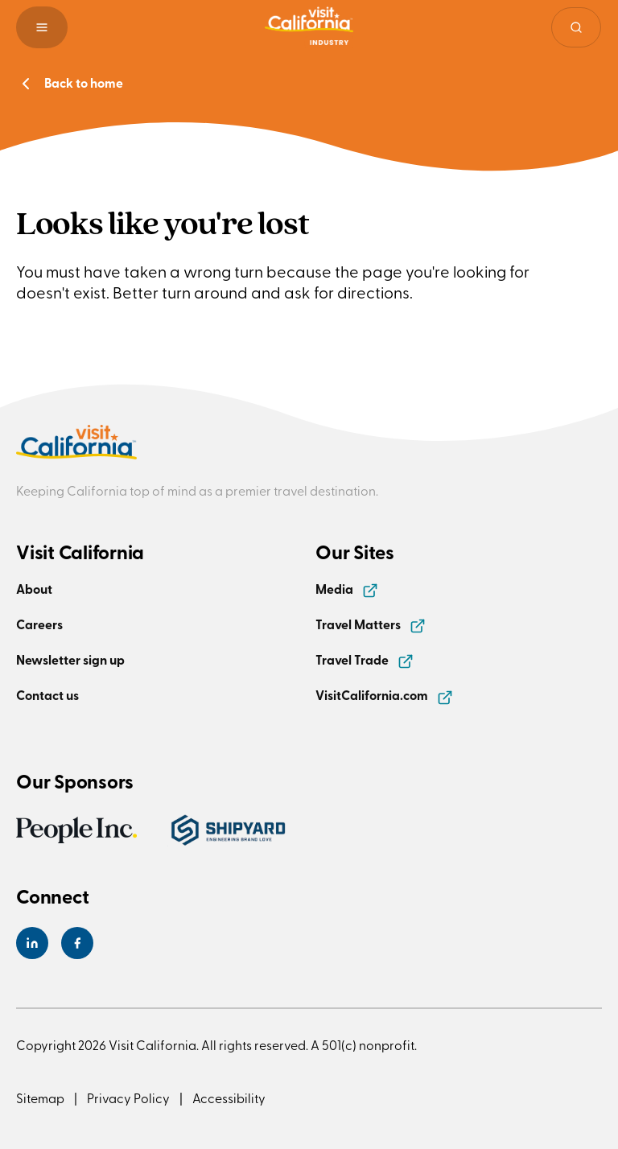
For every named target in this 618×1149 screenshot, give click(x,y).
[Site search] (576, 27)
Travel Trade (364, 659)
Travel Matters (370, 624)
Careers (39, 624)
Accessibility (229, 1097)
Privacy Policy (128, 1097)
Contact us (47, 695)
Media (346, 588)
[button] (42, 27)
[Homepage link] (309, 27)
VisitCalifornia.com (384, 695)
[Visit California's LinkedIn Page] (32, 943)
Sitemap (40, 1097)
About (34, 588)
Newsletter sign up (70, 659)
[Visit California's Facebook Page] (77, 943)
